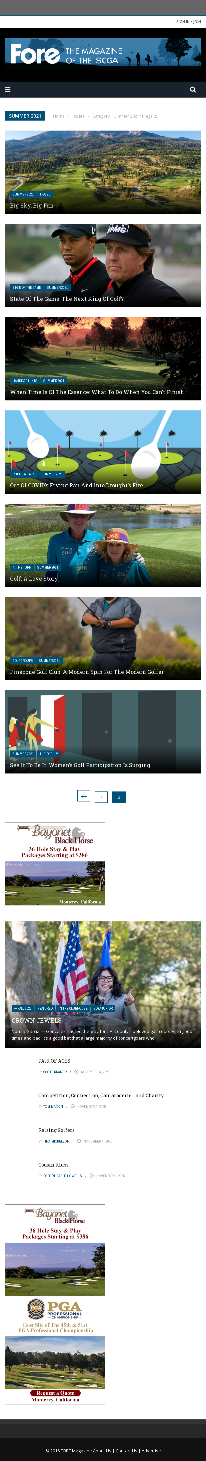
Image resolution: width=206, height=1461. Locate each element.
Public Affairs (24, 474)
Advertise (151, 1451)
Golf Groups (23, 661)
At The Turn (22, 567)
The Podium (49, 754)
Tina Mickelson (56, 1141)
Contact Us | (129, 1451)
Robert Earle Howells (62, 1176)
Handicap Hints (25, 381)
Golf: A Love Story (34, 578)
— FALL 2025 (23, 1008)
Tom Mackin (53, 1106)
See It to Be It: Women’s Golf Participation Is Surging (80, 764)
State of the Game (27, 287)
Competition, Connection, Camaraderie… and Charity (101, 1095)
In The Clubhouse (73, 1008)
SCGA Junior (103, 1008)
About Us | (104, 1451)
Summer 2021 (23, 194)
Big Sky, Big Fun (32, 205)
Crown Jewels (37, 1020)
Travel (45, 194)
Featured (45, 1008)
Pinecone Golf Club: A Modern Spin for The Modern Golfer (87, 671)
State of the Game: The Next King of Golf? (67, 298)
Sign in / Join (188, 21)
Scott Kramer (55, 1072)
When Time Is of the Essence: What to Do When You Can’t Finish (97, 391)
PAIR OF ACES (54, 1061)
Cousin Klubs (53, 1165)
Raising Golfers (56, 1130)
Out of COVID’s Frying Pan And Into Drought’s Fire (76, 485)
